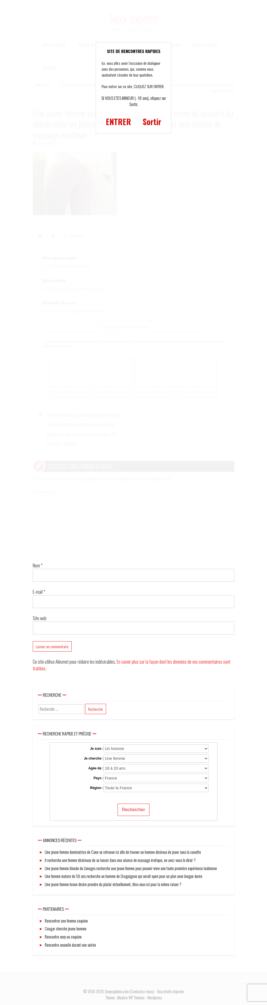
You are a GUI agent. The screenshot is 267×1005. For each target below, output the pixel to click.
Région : (97, 788)
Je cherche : (94, 758)
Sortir (152, 121)
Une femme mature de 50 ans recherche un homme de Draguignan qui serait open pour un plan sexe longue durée (123, 876)
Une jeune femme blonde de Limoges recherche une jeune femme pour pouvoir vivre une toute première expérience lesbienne (131, 868)
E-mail (39, 591)
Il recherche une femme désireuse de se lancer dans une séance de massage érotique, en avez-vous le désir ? (120, 860)
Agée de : (96, 768)
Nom (38, 565)
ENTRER (118, 121)
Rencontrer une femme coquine (66, 921)
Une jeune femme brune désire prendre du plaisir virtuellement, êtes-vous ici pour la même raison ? (113, 884)
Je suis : (97, 749)
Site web (39, 618)
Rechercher (133, 809)
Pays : (98, 778)
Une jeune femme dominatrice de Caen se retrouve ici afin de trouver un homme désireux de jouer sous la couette (123, 852)
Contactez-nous (142, 991)
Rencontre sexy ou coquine (63, 937)
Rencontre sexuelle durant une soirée (70, 945)
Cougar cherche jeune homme (65, 929)
